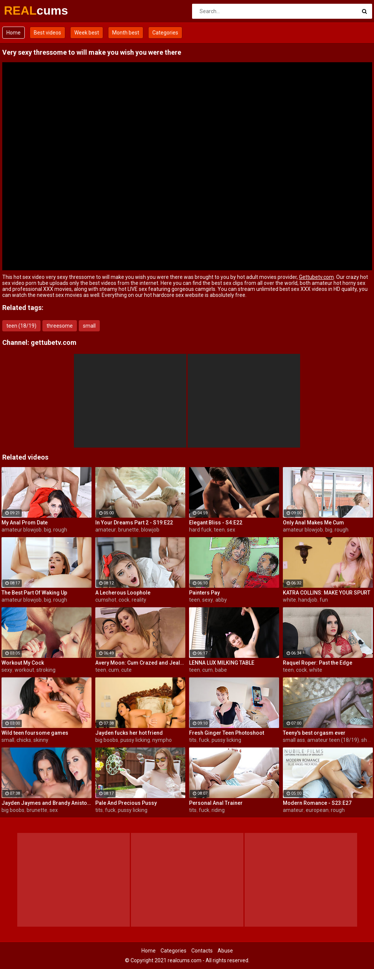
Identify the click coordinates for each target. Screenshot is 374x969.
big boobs (106, 740)
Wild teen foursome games (35, 733)
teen (219, 530)
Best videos (47, 33)
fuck (204, 740)
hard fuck (200, 530)
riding (218, 810)
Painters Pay (204, 593)
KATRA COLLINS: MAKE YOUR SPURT (326, 593)
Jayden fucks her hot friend (129, 733)
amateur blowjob (22, 530)
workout (24, 670)
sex (231, 530)
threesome (60, 326)
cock (124, 600)
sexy (207, 600)
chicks (24, 740)
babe (221, 670)
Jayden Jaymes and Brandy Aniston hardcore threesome (47, 803)
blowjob (150, 530)
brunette (128, 530)
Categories (165, 33)
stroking (46, 670)
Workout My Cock (23, 663)
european (317, 810)
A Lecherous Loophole (122, 593)
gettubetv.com (54, 342)
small (89, 326)
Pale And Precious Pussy (126, 803)
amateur (105, 530)
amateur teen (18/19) (333, 740)
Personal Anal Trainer (216, 803)
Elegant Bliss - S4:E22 (215, 523)
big (47, 530)
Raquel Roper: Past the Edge (317, 663)
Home (13, 33)
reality (139, 600)
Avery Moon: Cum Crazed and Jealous (140, 663)
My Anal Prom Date (25, 523)
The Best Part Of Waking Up (34, 593)
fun (324, 600)
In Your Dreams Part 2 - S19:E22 (134, 523)
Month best (125, 33)
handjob (307, 600)
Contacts (202, 951)
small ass (294, 740)
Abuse (225, 951)
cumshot (105, 600)
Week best (86, 33)
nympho (162, 740)
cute (126, 670)
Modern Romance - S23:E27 (317, 803)
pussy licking (135, 740)
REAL (24, 10)
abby (221, 600)
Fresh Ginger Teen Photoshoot (226, 733)
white (289, 600)
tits (193, 740)
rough (60, 530)
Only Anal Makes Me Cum (313, 523)
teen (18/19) (21, 326)
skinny (40, 740)
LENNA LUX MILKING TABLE (221, 663)
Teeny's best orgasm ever (314, 733)
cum (113, 670)
